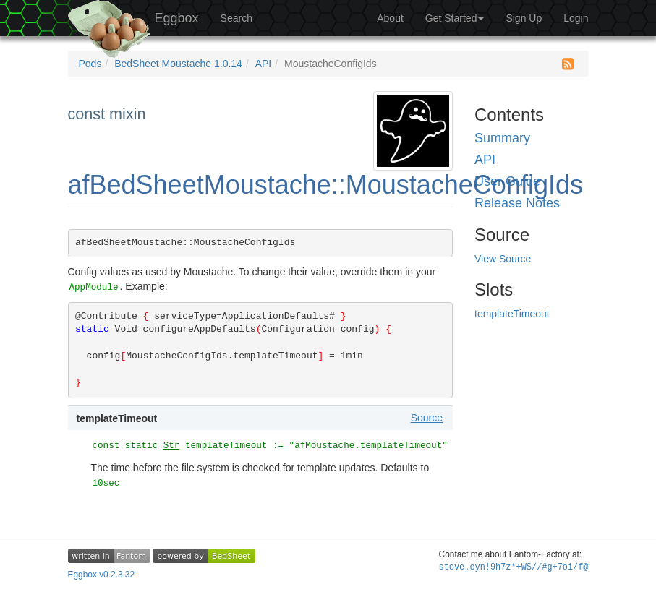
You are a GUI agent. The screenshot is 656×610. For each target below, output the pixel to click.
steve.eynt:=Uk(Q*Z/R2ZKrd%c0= (514, 567)
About (390, 18)
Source (427, 418)
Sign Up (524, 18)
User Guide (507, 181)
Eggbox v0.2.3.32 (101, 575)
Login (575, 18)
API (263, 63)
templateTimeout (512, 313)
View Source (502, 259)
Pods (90, 63)
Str (171, 446)
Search (236, 18)
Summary (502, 138)
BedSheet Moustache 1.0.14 (178, 63)
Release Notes (517, 203)
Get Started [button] (455, 18)
